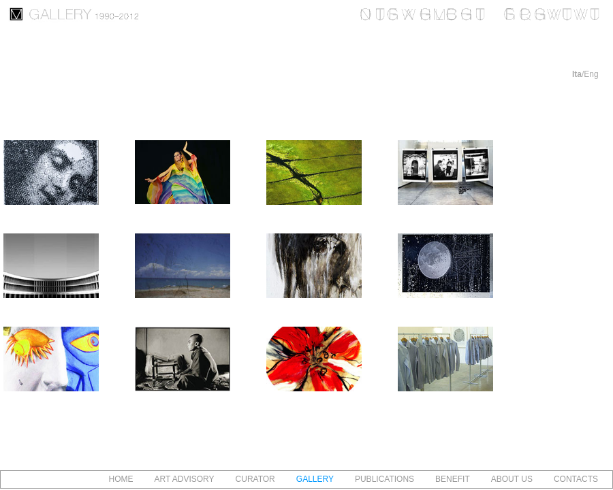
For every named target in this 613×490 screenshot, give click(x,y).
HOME (121, 479)
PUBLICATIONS (384, 479)
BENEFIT (452, 479)
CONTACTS (576, 479)
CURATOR (255, 479)
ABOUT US (512, 479)
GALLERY (315, 479)
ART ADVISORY (185, 479)
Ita (577, 74)
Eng (591, 74)
